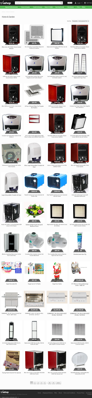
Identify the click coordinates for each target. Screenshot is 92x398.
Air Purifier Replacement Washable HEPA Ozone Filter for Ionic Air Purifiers (80, 136)
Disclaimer (89, 393)
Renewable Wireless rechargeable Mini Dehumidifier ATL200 (80, 373)
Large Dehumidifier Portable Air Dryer (11, 195)
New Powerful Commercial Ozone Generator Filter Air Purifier (57, 195)
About (60, 393)
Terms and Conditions (69, 393)
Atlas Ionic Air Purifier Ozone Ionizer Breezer (11, 47)
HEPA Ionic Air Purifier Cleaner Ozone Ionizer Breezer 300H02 (11, 77)
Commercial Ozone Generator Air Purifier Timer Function (11, 166)
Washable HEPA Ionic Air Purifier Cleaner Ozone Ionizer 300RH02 (79, 47)
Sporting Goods (59, 7)
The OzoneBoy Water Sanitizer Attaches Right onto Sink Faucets (57, 255)
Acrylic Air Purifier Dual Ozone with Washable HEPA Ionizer (80, 195)
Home (3, 12)
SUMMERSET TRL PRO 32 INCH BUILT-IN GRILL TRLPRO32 (80, 314)
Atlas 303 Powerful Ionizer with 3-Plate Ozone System (80, 166)
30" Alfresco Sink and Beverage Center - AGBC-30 (79, 284)
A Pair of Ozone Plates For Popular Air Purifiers (34, 106)
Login (78, 3)
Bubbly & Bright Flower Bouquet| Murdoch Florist (34, 225)
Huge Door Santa (57, 284)
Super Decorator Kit (11, 284)
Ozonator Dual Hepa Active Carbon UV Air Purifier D (11, 136)
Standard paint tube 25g (79, 254)
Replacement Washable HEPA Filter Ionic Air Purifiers (57, 47)
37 (53, 382)
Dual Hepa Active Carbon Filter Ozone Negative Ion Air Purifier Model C (34, 77)
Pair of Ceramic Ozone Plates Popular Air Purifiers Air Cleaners (34, 47)
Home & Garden (25, 7)
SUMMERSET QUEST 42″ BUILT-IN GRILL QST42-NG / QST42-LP (34, 314)
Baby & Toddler (49, 7)
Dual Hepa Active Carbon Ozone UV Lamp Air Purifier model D (57, 77)
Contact (89, 394)
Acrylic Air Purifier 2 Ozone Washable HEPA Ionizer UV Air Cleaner (11, 225)
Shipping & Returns (48, 393)
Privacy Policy (80, 393)
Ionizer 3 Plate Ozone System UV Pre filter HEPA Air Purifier (57, 166)
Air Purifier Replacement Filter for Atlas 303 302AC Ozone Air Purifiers (80, 225)
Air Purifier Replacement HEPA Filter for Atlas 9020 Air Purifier (11, 343)
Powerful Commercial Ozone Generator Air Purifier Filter (34, 195)
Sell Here (89, 3)
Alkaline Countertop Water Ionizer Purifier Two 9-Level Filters (11, 255)
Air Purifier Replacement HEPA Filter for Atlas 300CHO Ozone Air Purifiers (57, 343)
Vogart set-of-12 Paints (34, 284)
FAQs (55, 393)
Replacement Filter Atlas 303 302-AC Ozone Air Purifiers (57, 225)
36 (49, 382)
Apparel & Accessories (11, 7)
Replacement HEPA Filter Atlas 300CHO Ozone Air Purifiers (80, 343)
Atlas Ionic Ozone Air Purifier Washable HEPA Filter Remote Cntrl (57, 373)
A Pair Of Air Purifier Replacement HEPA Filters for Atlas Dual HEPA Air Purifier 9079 (34, 136)
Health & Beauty (37, 7)
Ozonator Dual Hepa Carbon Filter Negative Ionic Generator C (80, 106)
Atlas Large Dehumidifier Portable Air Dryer (34, 166)
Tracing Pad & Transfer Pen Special (11, 373)
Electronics (71, 7)
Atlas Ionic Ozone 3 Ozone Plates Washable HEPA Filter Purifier (34, 373)
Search (61, 3)
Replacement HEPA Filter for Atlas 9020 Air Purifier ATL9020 (34, 343)
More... (84, 7)
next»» (58, 382)
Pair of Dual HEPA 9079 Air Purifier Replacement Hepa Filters (80, 77)
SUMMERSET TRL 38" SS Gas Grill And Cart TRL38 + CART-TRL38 (11, 314)
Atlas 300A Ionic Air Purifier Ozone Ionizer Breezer (11, 106)
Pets (78, 7)
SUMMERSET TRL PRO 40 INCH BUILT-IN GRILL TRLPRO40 (57, 314)
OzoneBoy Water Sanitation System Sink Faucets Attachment (34, 255)
